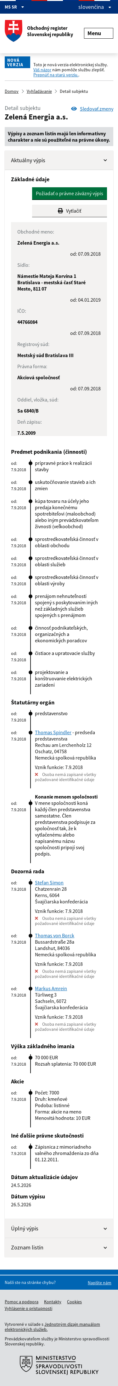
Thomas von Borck (54, 935)
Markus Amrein (51, 988)
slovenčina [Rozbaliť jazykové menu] (94, 6)
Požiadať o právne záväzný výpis (69, 193)
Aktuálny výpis (59, 160)
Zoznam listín (59, 1247)
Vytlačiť (69, 211)
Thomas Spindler (53, 732)
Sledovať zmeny (92, 109)
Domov (12, 91)
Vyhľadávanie (39, 91)
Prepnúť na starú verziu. (55, 75)
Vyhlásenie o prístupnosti (28, 1308)
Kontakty (52, 1302)
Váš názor (42, 70)
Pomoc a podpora (21, 1302)
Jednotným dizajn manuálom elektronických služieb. (52, 1326)
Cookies (74, 1302)
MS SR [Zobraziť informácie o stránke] (14, 7)
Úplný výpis (59, 1228)
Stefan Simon (49, 882)
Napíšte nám (99, 1283)
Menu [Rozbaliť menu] (98, 33)
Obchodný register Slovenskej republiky (39, 31)
